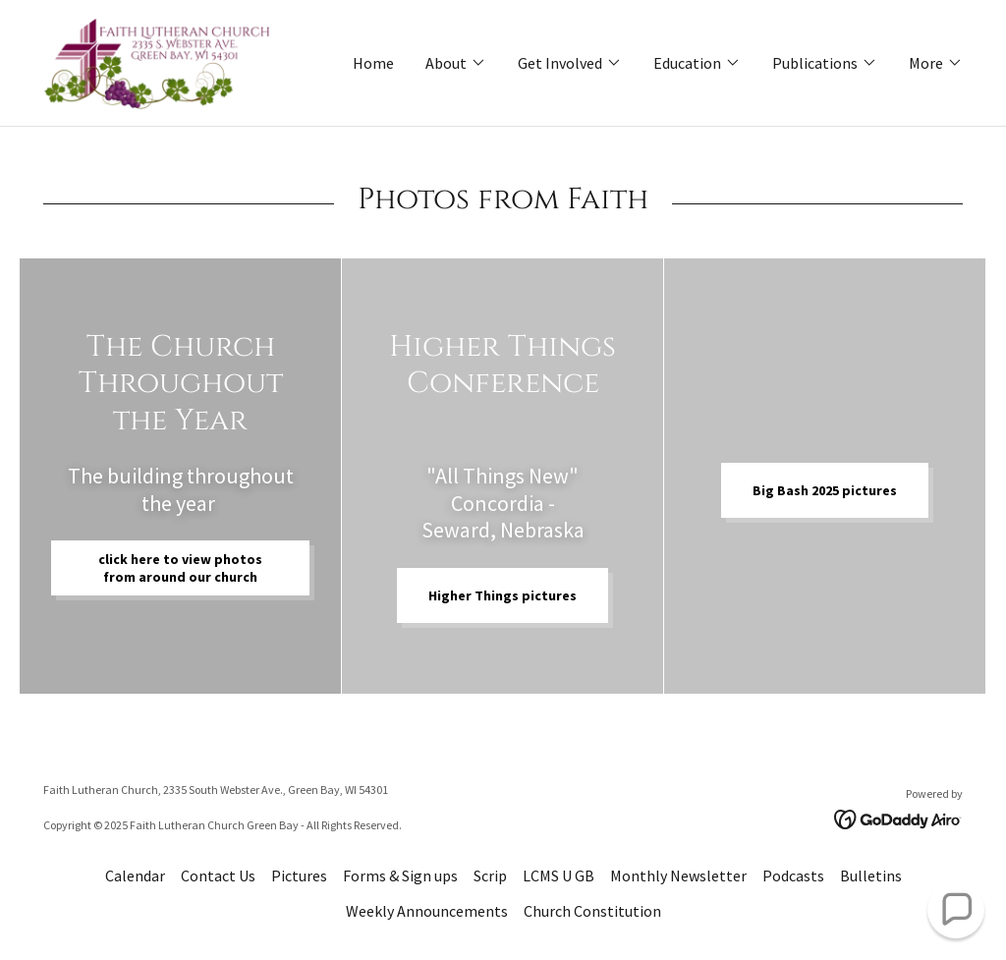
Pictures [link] (299, 875)
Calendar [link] (135, 875)
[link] (158, 61)
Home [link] (373, 63)
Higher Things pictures (502, 595)
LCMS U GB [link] (558, 875)
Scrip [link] (490, 875)
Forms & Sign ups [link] (400, 875)
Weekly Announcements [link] (427, 911)
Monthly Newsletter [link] (678, 875)
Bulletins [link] (871, 875)
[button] (455, 63)
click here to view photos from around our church (180, 568)
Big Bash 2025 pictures (825, 490)
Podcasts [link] (793, 875)
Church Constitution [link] (592, 911)
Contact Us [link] (218, 875)
